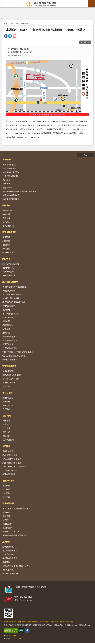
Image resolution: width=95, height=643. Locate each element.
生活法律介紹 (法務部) (11, 375)
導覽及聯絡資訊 (9, 232)
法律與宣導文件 (8, 306)
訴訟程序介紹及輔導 (10, 264)
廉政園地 (6, 446)
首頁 (5, 24)
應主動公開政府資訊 (10, 313)
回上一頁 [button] (86, 42)
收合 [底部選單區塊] (85, 155)
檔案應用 (6, 310)
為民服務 (7, 159)
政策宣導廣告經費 (9, 340)
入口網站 (6, 493)
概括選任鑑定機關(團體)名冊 (14, 302)
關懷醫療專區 (8, 547)
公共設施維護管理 (9, 348)
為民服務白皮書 (9, 164)
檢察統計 (6, 424)
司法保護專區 (8, 503)
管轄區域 (6, 218)
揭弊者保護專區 (8, 474)
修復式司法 (7, 516)
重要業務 (6, 541)
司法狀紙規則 (8, 271)
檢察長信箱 (7, 187)
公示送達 (6, 409)
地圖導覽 (6, 241)
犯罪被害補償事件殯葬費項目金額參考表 (19, 191)
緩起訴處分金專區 (9, 558)
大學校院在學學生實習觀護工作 (15, 535)
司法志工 (6, 520)
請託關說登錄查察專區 (11, 463)
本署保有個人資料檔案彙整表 (14, 287)
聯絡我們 (6, 184)
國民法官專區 (8, 570)
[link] (6, 36)
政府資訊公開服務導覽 (11, 294)
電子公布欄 (14, 24)
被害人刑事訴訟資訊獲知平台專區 (16, 508)
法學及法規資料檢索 (10, 379)
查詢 (91, 3)
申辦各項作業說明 (10, 176)
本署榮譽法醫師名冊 (11, 199)
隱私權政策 (22, 622)
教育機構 (6, 489)
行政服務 (6, 428)
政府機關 (6, 485)
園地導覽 (6, 420)
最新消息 (24, 24)
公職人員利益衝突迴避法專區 (14, 466)
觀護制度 (6, 512)
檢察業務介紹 (8, 226)
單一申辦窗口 (44, 622)
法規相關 (6, 497)
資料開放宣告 (33, 622)
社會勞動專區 (8, 554)
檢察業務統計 (8, 325)
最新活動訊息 (8, 405)
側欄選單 (4, 4)
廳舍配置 (6, 248)
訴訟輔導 (6, 259)
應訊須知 (6, 180)
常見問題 (6, 386)
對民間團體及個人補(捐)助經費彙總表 (17, 352)
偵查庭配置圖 (8, 252)
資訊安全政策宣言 (10, 622)
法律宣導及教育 (9, 366)
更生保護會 (7, 528)
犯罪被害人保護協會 (10, 531)
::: (2, 2)
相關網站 (6, 436)
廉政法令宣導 (8, 451)
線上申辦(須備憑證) (11, 172)
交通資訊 (6, 237)
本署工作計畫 (8, 344)
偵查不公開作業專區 (10, 298)
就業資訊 (6, 329)
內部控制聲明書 (8, 290)
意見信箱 (54, 622)
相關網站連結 (8, 480)
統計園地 (7, 415)
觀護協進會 (7, 524)
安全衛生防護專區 (9, 359)
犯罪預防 (6, 562)
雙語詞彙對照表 (8, 336)
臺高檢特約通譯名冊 (11, 195)
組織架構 (6, 214)
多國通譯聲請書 (8, 275)
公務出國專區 (8, 317)
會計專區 (6, 321)
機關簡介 (6, 205)
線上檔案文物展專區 (10, 573)
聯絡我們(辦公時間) (66, 622)
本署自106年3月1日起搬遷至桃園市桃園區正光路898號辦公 (45, 30)
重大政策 (6, 333)
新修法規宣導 (8, 371)
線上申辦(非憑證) (10, 168)
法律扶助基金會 (8, 382)
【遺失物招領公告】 (10, 470)
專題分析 (6, 432)
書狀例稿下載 (8, 268)
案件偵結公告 (8, 398)
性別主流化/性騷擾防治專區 (14, 356)
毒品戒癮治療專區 (9, 550)
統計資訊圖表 (8, 440)
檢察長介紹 (7, 210)
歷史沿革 (6, 222)
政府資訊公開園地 (10, 282)
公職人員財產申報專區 (11, 459)
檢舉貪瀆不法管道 (9, 455)
